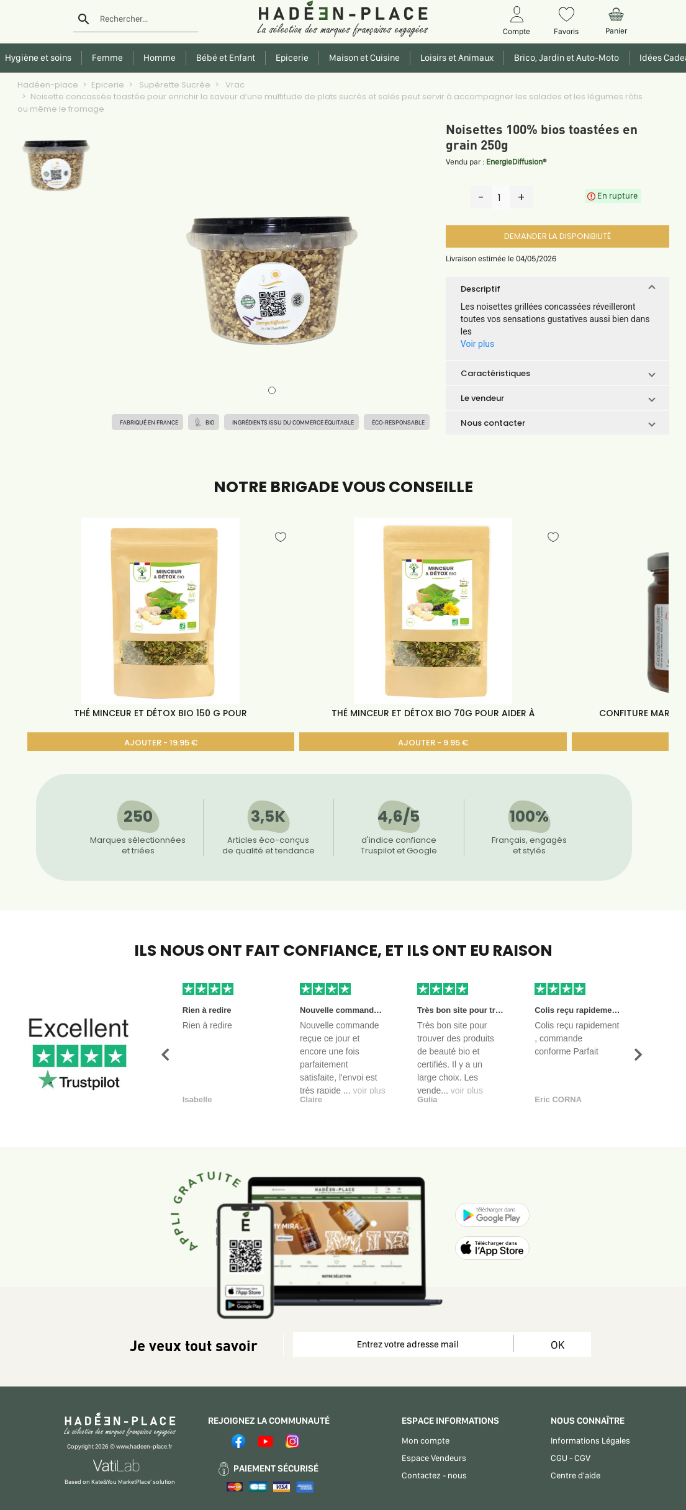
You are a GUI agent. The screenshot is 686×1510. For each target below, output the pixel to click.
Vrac (234, 85)
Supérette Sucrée (173, 85)
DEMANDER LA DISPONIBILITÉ (557, 236)
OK (557, 1344)
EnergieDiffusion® (516, 161)
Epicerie (107, 85)
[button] (557, 288)
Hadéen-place (47, 85)
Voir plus (477, 344)
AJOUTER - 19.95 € (160, 742)
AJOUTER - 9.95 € (433, 742)
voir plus (369, 1090)
